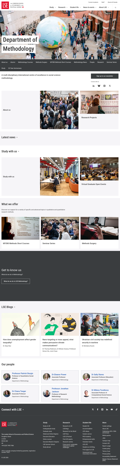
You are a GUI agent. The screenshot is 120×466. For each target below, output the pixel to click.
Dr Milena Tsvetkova (100, 391)
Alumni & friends (112, 2)
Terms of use (106, 452)
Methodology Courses (25, 62)
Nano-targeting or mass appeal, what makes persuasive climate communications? (57, 343)
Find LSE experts (68, 440)
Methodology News (80, 62)
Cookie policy (106, 449)
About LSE (104, 7)
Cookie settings (107, 427)
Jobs (103, 439)
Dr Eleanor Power (59, 375)
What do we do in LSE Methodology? (16, 282)
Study (52, 7)
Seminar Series (112, 62)
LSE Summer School (49, 445)
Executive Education (49, 437)
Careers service (87, 435)
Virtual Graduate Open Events (93, 185)
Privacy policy (106, 454)
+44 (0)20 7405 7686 (8, 446)
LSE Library (86, 432)
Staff (103, 2)
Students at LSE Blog (89, 448)
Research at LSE (67, 427)
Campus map (106, 441)
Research (63, 7)
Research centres (68, 442)
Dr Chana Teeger (19, 392)
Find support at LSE (88, 450)
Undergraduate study (49, 429)
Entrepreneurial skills (89, 440)
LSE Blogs (9, 307)
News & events (90, 7)
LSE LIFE (85, 445)
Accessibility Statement (109, 457)
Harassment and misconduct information (90, 453)
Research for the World (69, 432)
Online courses (47, 440)
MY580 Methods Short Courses (60, 62)
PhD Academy (87, 437)
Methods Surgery (41, 62)
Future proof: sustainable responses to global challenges (70, 447)
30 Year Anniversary (14, 68)
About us (5, 62)
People (92, 62)
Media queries (106, 436)
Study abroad (47, 448)
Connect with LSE (13, 410)
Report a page (106, 447)
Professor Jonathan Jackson (60, 390)
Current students (93, 2)
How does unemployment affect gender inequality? (19, 341)
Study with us (11, 152)
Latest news (10, 137)
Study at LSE (46, 427)
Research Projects (89, 117)
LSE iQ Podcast (67, 437)
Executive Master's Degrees (51, 442)
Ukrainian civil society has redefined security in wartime (97, 341)
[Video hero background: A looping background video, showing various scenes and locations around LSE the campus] (60, 35)
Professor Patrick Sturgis (22, 374)
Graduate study (47, 432)
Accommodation (87, 429)
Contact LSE (106, 444)
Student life (75, 7)
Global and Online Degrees (50, 435)
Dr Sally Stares (98, 375)
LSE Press (66, 435)
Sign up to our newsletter (104, 76)
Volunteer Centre (87, 442)
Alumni (12, 62)
